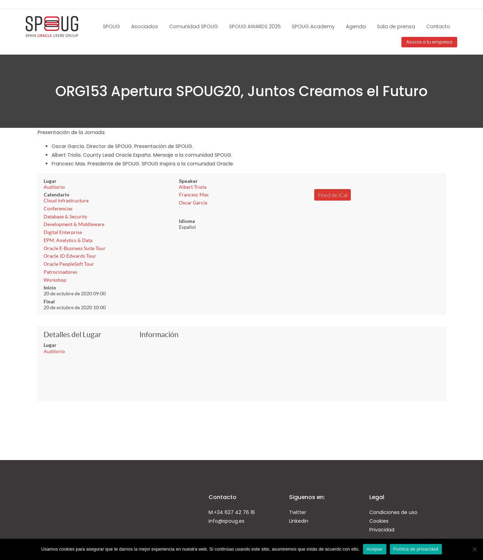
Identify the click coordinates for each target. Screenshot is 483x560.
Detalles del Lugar (72, 334)
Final (49, 301)
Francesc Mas (194, 194)
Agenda (356, 26)
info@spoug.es (226, 521)
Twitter (297, 512)
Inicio (50, 287)
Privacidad (381, 529)
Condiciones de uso (393, 512)
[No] (474, 549)
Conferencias (58, 208)
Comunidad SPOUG (193, 26)
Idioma (187, 221)
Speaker (188, 181)
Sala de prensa (396, 26)
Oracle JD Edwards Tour (70, 256)
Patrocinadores (60, 272)
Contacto (438, 26)
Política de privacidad (415, 549)
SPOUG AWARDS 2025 (255, 26)
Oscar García (193, 202)
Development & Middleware (74, 224)
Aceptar (375, 549)
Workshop (55, 280)
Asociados (144, 26)
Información (159, 334)
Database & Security (65, 216)
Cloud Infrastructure (66, 200)
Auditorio (54, 187)
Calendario (56, 194)
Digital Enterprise (63, 232)
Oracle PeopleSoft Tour (69, 264)
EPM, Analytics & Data (68, 240)
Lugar (50, 181)
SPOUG (111, 26)
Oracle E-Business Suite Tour (75, 248)
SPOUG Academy (313, 26)
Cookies (378, 521)
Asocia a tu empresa (429, 42)
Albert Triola (192, 187)
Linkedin (298, 521)
